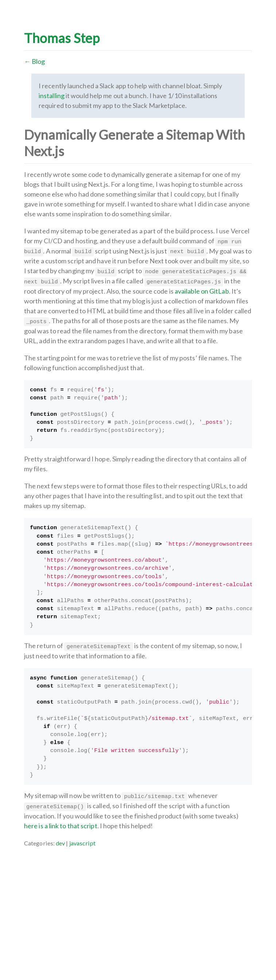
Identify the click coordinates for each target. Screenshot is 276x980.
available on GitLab (202, 291)
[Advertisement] (138, 899)
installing (52, 96)
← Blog (34, 61)
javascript (82, 843)
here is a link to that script (60, 826)
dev (60, 843)
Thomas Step (62, 38)
